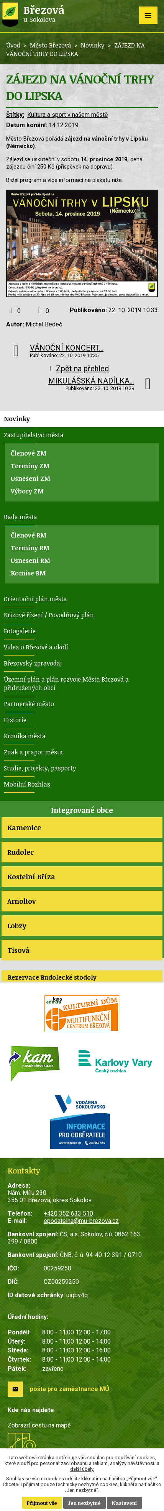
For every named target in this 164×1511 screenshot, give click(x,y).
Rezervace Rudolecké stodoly (52, 977)
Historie (15, 720)
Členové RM (28, 535)
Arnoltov (21, 901)
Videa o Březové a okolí (36, 647)
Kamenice (24, 827)
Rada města (20, 517)
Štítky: (15, 114)
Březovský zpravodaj (33, 663)
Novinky (93, 45)
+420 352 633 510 (68, 1213)
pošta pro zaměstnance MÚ (69, 1389)
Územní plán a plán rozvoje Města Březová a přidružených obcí (66, 683)
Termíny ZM (30, 466)
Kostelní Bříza (31, 876)
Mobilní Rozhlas (27, 784)
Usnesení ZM (30, 478)
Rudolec (20, 852)
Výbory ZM (27, 491)
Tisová (18, 950)
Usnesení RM (30, 560)
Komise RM (28, 573)
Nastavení (124, 1503)
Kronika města (25, 736)
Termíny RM (30, 548)
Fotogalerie (20, 631)
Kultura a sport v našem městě (67, 114)
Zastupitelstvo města (34, 435)
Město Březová (50, 45)
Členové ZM (28, 453)
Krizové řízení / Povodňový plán (49, 615)
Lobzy (16, 925)
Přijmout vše (42, 1503)
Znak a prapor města (33, 752)
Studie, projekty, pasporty (40, 768)
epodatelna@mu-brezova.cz (81, 1220)
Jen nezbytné (84, 1503)
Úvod (13, 45)
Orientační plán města (35, 599)
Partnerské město (29, 704)
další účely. (82, 1469)
